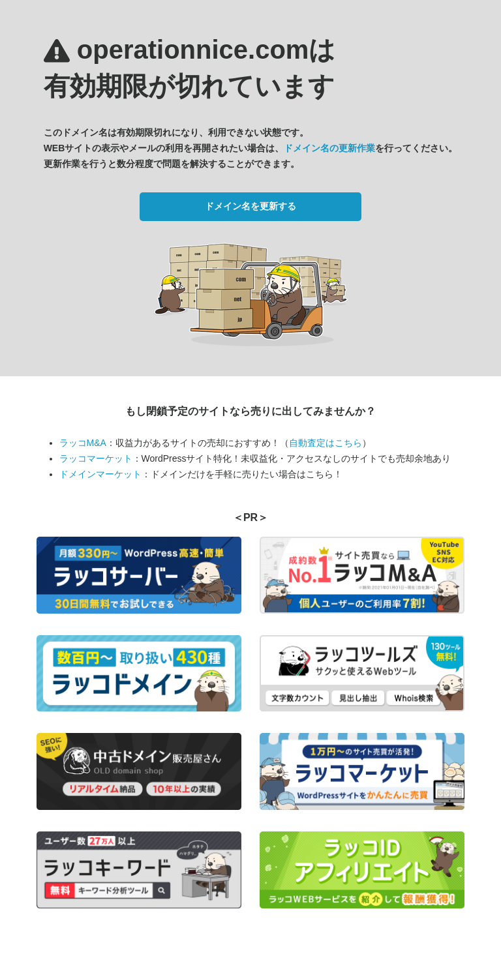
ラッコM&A (82, 443)
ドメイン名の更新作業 (329, 148)
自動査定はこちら (325, 443)
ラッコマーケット (95, 458)
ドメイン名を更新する (250, 206)
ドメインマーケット (100, 474)
